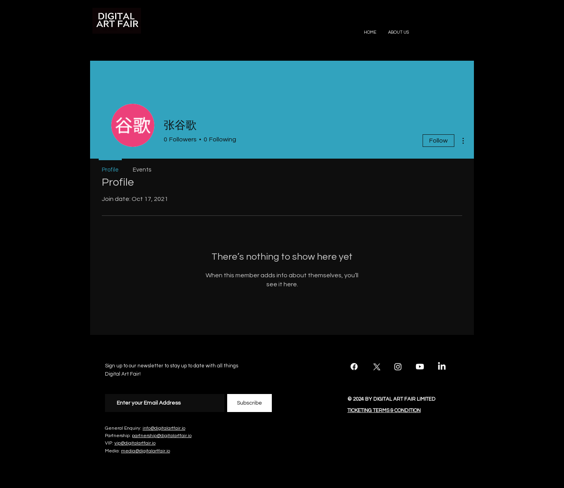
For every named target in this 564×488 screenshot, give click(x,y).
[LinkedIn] (441, 366)
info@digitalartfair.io (164, 428)
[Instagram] (398, 366)
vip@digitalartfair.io (134, 443)
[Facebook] (354, 366)
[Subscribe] (249, 403)
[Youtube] (420, 366)
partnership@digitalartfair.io (162, 435)
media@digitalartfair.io (145, 451)
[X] (376, 366)
